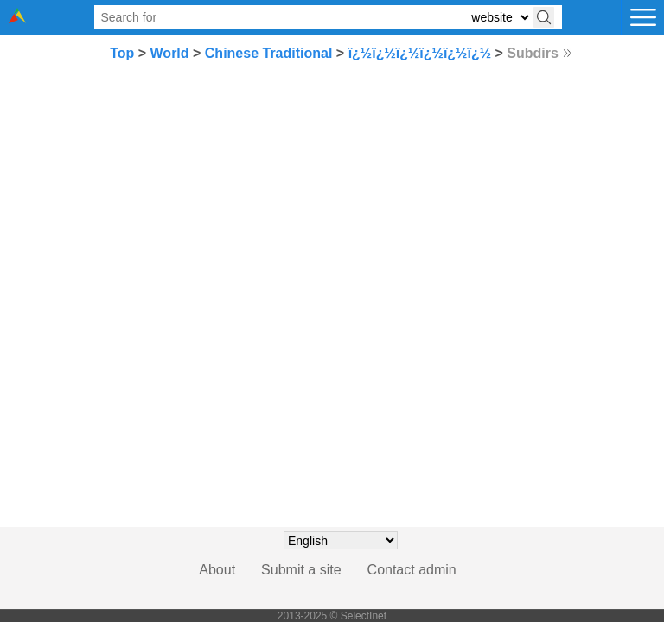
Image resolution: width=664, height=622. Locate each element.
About (217, 569)
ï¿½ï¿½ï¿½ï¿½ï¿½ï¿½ (419, 53)
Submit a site (301, 569)
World (169, 53)
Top (122, 53)
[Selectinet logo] (17, 18)
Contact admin (411, 569)
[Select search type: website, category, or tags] (500, 18)
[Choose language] (341, 540)
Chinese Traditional (269, 53)
